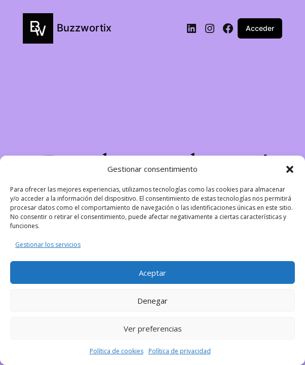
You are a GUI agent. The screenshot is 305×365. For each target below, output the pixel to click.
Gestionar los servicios (48, 244)
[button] (290, 169)
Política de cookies (116, 351)
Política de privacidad (179, 351)
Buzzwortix (84, 28)
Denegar (152, 301)
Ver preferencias (153, 328)
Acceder (260, 28)
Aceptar (152, 273)
